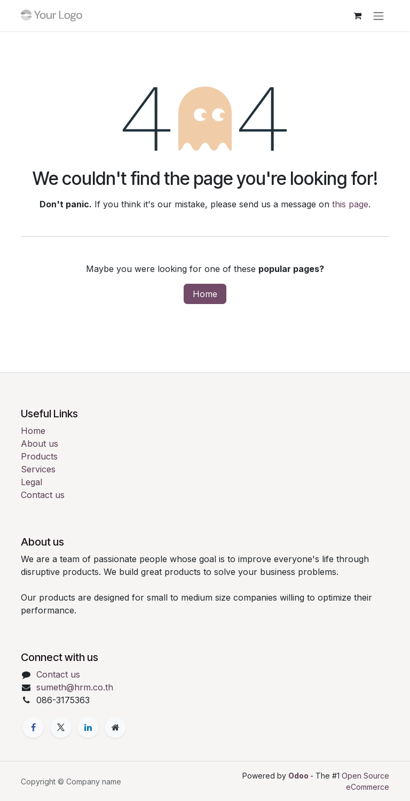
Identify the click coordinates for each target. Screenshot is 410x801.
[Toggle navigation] (378, 15)
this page (350, 204)
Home (205, 294)
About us (39, 443)
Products (39, 456)
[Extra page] (115, 727)
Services (38, 469)
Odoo (299, 775)
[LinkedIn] (88, 727)
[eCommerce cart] (357, 15)
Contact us (43, 494)
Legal (31, 482)
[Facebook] (33, 727)
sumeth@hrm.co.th (74, 687)
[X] (61, 727)
